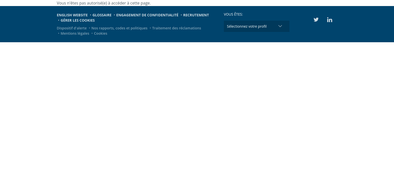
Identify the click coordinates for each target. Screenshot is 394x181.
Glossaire (102, 15)
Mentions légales (75, 33)
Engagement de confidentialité (147, 15)
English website (72, 15)
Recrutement (196, 15)
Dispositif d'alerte (72, 28)
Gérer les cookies (78, 20)
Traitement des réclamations (176, 28)
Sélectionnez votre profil (247, 26)
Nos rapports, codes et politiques (119, 28)
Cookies (100, 33)
